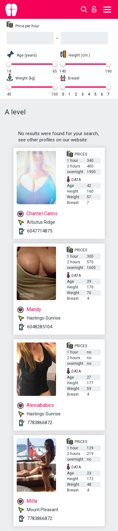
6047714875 (39, 231)
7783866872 (39, 422)
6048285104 (39, 327)
